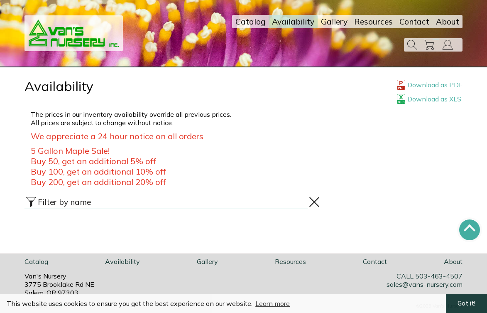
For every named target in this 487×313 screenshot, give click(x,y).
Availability (293, 22)
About (447, 22)
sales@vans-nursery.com (425, 284)
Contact (414, 22)
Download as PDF (430, 85)
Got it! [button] (466, 303)
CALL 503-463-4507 (429, 276)
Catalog (250, 22)
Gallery (334, 22)
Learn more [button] (272, 303)
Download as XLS (429, 99)
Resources (373, 22)
